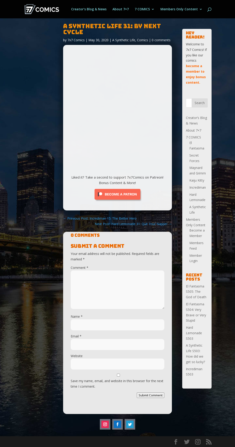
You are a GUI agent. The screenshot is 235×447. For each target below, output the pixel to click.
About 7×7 (120, 9)
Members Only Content (179, 9)
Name (77, 316)
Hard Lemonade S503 (194, 333)
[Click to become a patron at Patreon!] (117, 201)
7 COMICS (142, 9)
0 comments (161, 40)
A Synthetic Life (123, 40)
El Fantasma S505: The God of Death (196, 291)
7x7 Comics (76, 40)
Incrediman (197, 187)
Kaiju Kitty (196, 180)
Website (77, 356)
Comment (79, 267)
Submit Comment (150, 395)
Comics (142, 40)
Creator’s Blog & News (88, 9)
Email (76, 336)
